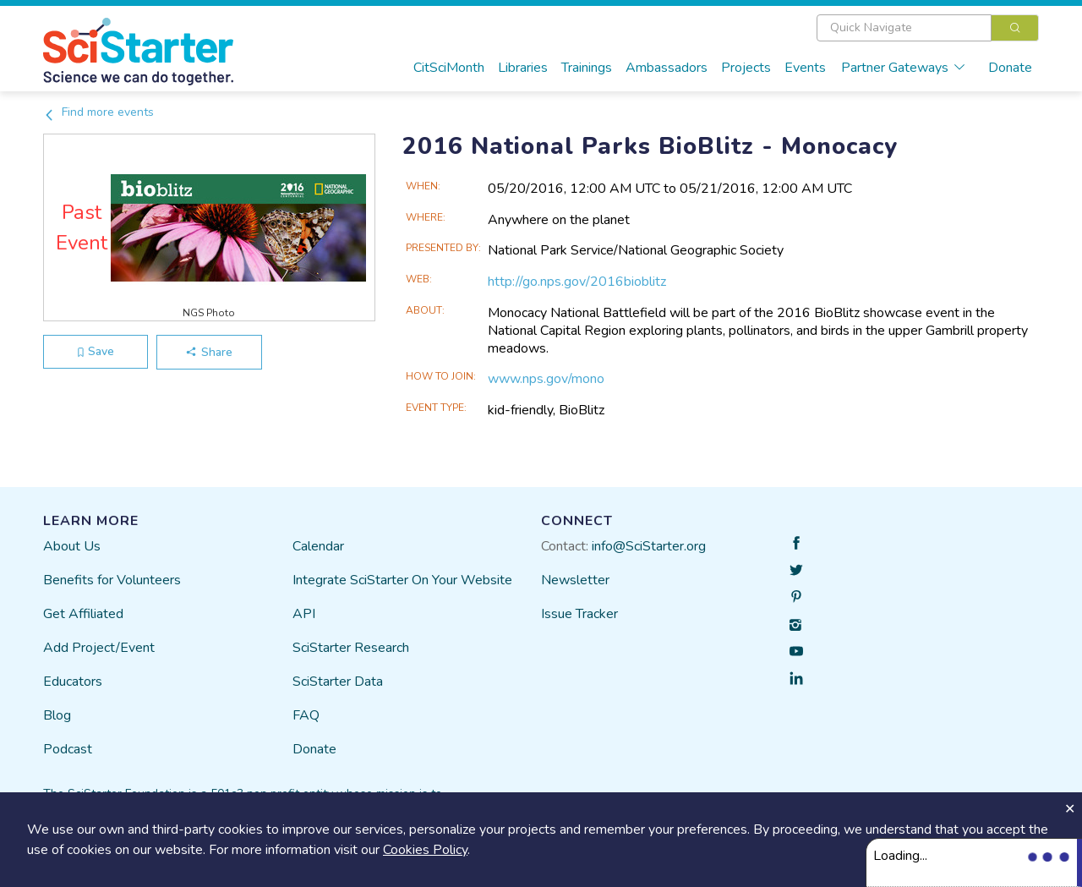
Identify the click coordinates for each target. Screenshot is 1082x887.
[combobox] (928, 27)
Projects (746, 67)
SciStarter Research (350, 647)
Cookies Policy (425, 849)
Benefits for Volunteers (112, 580)
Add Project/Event (99, 647)
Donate (1010, 67)
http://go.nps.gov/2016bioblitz (577, 281)
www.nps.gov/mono (546, 379)
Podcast (67, 749)
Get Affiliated (83, 614)
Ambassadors (667, 67)
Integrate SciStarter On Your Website (402, 580)
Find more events (98, 112)
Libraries (523, 67)
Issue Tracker (579, 614)
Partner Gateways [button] (903, 67)
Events (805, 67)
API (303, 614)
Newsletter (575, 580)
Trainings (586, 67)
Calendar (318, 546)
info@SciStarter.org (649, 546)
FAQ (306, 715)
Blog (57, 715)
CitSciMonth (448, 67)
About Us (72, 546)
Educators (72, 681)
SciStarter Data (337, 681)
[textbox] (904, 27)
